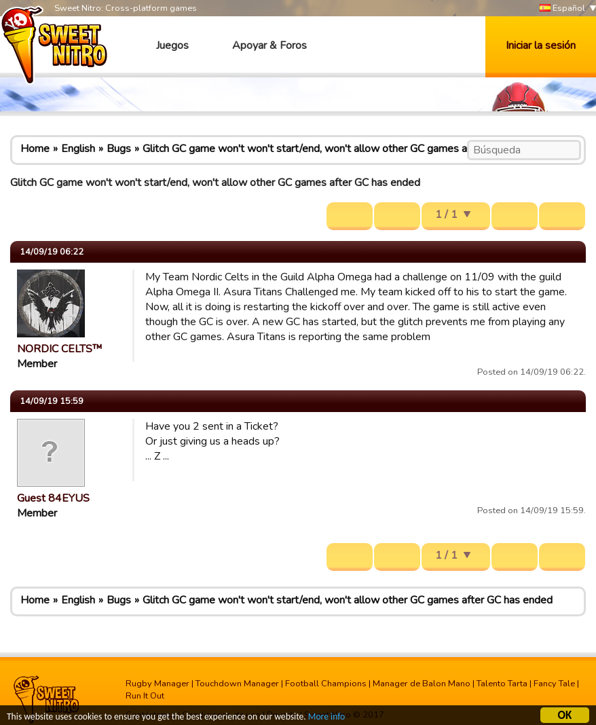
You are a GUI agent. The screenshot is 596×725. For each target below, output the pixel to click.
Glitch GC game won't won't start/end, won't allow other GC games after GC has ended (348, 148)
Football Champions (326, 683)
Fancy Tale (554, 683)
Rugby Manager (157, 683)
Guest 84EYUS (53, 498)
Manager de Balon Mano (421, 683)
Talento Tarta (502, 683)
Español (562, 8)
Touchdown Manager (237, 683)
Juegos (172, 45)
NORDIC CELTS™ (60, 348)
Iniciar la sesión (541, 45)
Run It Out (145, 696)
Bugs (119, 148)
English (78, 148)
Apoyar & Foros (269, 45)
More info (326, 718)
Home (35, 148)
